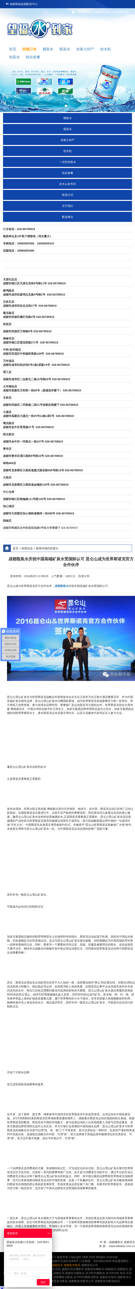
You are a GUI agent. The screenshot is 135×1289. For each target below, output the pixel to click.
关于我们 (67, 205)
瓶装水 (67, 129)
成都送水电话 (72, 1265)
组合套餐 (67, 173)
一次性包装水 (67, 162)
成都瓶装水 (62, 585)
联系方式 (67, 194)
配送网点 (67, 216)
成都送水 (57, 1265)
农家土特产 (68, 140)
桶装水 (67, 118)
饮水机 (67, 151)
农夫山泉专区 (67, 184)
